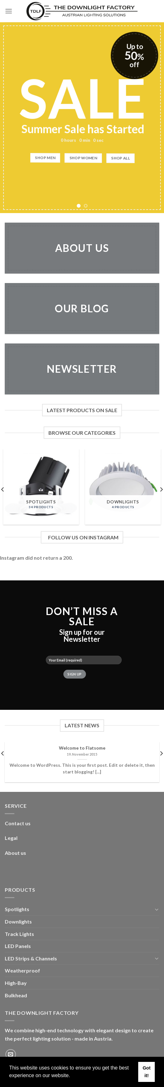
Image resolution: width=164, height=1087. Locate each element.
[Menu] (8, 11)
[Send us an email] (10, 1054)
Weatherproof (22, 970)
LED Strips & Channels (31, 958)
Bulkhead (16, 995)
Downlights (18, 921)
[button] (72, 1076)
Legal (11, 838)
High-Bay (16, 983)
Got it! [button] (147, 1071)
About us (15, 853)
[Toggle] (156, 909)
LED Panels (18, 946)
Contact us (18, 823)
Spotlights (17, 909)
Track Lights (19, 934)
